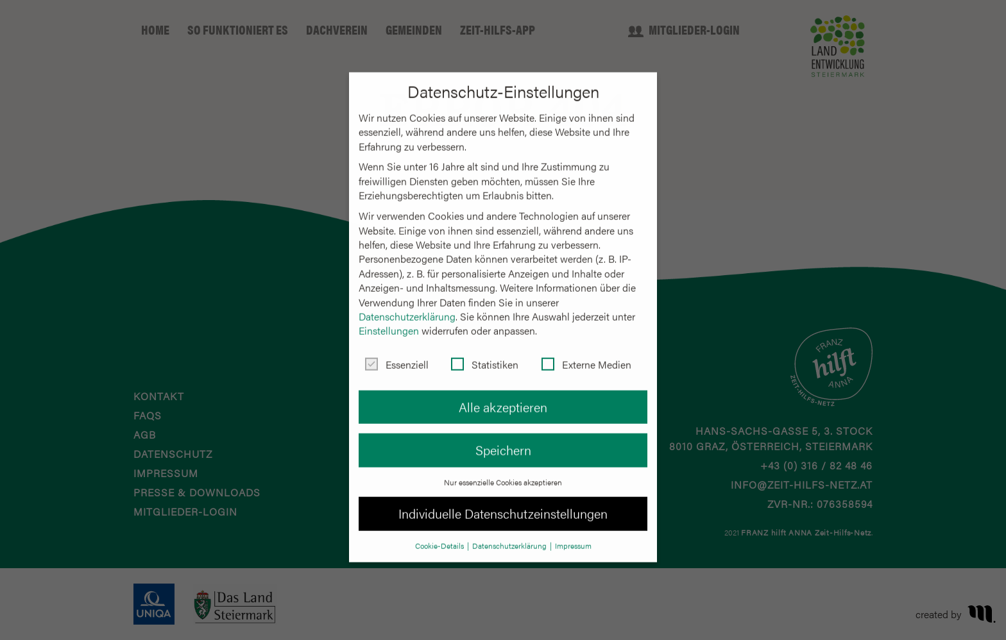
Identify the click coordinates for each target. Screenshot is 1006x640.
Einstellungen (389, 319)
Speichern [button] (503, 438)
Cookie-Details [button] (440, 534)
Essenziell (397, 353)
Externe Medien (586, 353)
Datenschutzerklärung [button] (510, 534)
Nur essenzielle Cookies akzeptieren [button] (503, 470)
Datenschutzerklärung (407, 305)
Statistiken (484, 353)
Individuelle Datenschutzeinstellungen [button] (503, 502)
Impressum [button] (573, 534)
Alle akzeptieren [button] (503, 395)
